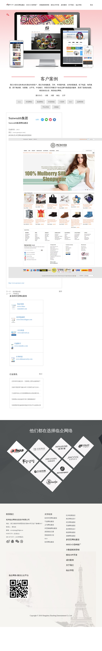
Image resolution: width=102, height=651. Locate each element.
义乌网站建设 (55, 517)
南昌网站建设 (10, 555)
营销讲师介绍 (55, 527)
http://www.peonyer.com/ (16, 275)
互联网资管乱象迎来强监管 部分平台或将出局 (25, 397)
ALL (18, 94)
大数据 (55, 99)
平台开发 (45, 99)
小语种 (60, 94)
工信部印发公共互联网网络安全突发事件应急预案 (27, 385)
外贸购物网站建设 (57, 520)
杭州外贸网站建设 (57, 510)
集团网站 (39, 94)
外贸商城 (50, 94)
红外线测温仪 (10, 538)
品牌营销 (79, 94)
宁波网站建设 (55, 513)
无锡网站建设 (10, 549)
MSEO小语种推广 (33, 5)
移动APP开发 (56, 5)
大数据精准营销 (46, 5)
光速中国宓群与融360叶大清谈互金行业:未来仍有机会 (28, 379)
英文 (7, 15)
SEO (69, 94)
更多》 (50, 366)
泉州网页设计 (10, 552)
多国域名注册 (55, 523)
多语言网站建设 (21, 5)
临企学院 (80, 5)
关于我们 (73, 5)
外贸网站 (28, 94)
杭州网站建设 (55, 534)
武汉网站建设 (10, 545)
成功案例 (65, 5)
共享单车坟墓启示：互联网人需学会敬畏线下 (25, 373)
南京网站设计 (10, 542)
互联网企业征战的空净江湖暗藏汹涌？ (23, 391)
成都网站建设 (10, 559)
